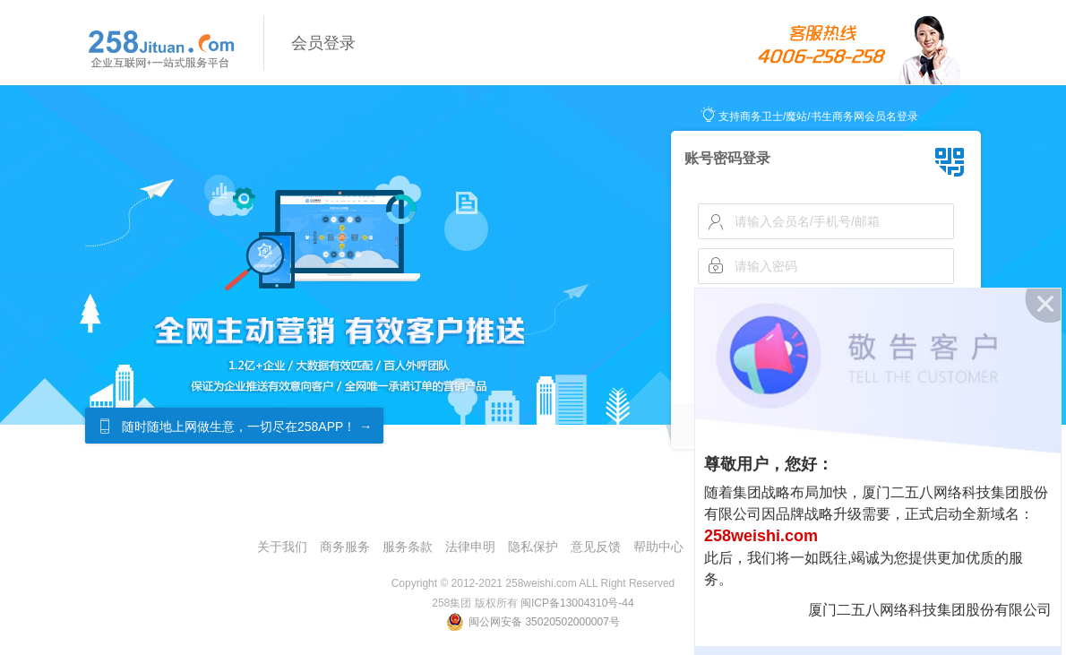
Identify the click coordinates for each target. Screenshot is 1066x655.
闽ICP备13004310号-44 (577, 603)
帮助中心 (658, 546)
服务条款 (408, 546)
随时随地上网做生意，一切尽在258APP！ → (247, 426)
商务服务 (345, 546)
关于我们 (282, 546)
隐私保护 (533, 546)
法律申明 (470, 546)
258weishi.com (761, 536)
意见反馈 (596, 546)
